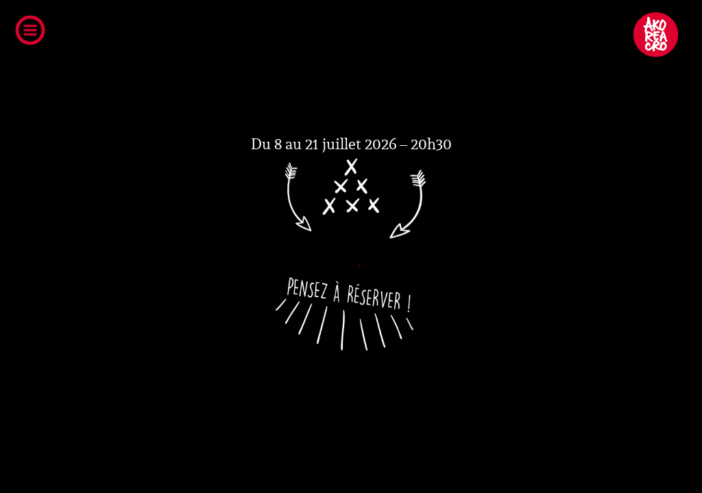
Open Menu (34, 33)
